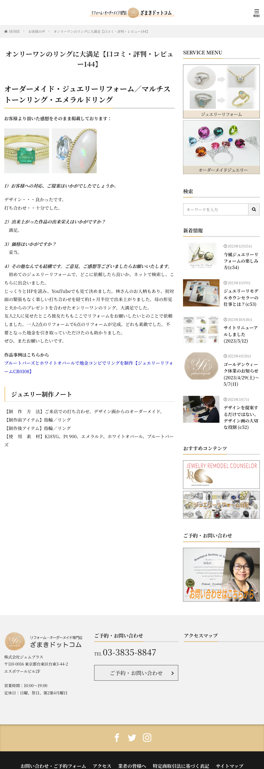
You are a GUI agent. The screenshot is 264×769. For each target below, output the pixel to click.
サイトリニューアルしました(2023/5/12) (241, 331)
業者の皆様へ (132, 755)
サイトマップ (215, 755)
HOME (14, 31)
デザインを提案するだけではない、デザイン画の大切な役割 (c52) (241, 410)
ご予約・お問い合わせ (136, 663)
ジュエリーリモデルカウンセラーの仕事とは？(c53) (241, 295)
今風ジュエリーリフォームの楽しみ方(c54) (241, 260)
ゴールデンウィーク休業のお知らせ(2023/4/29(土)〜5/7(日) (241, 369)
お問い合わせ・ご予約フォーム (64, 755)
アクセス (106, 755)
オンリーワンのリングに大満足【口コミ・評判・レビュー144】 (102, 31)
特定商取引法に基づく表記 (174, 755)
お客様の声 (36, 31)
